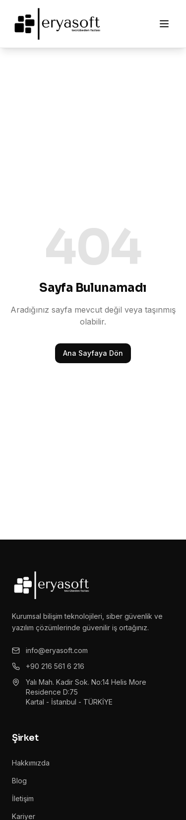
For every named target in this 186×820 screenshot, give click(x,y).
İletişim (23, 798)
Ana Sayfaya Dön (93, 353)
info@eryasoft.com (50, 650)
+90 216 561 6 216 (48, 666)
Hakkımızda (31, 763)
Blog (19, 780)
